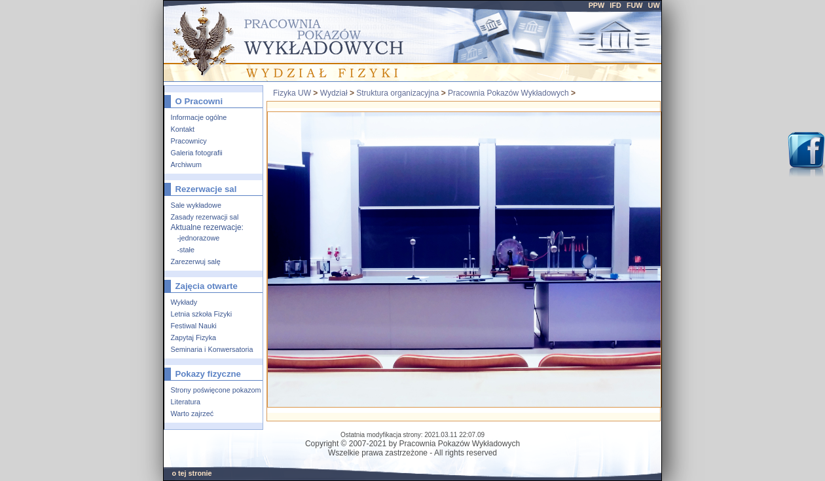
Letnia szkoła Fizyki (201, 314)
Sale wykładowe (196, 205)
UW (654, 5)
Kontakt (183, 129)
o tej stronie (191, 473)
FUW (635, 5)
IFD (615, 5)
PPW (597, 5)
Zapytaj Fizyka (194, 337)
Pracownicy (189, 141)
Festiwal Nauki (194, 326)
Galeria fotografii (197, 153)
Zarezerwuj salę (196, 261)
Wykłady (184, 302)
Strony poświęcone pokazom (216, 390)
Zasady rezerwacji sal (205, 217)
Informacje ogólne (199, 117)
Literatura (186, 402)
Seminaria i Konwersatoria (212, 349)
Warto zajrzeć (192, 413)
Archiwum (186, 164)
